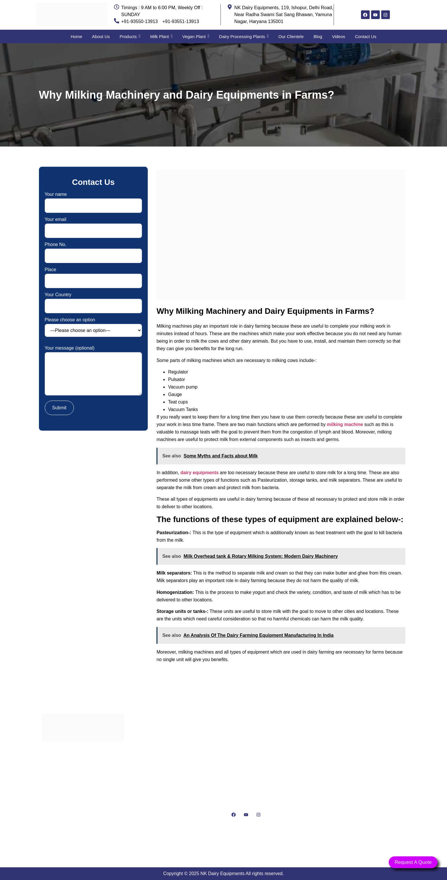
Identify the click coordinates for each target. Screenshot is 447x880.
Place (93, 275)
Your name (93, 200)
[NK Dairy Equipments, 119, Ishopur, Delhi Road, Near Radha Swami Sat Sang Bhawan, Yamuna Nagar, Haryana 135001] (364, 782)
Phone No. (93, 250)
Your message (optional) (93, 371)
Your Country (93, 300)
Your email (93, 225)
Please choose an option (93, 327)
